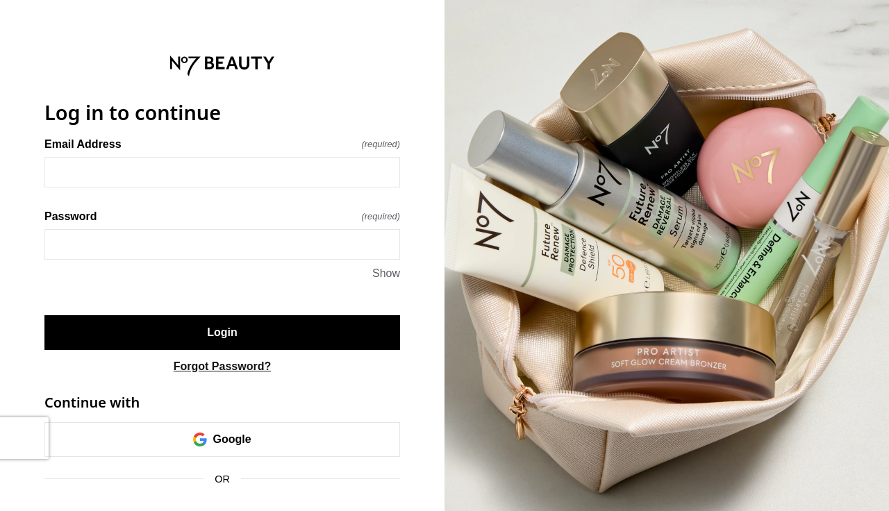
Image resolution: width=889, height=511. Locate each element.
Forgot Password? (222, 366)
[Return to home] (222, 66)
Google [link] (222, 439)
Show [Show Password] (386, 273)
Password (222, 216)
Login (222, 332)
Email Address (222, 144)
